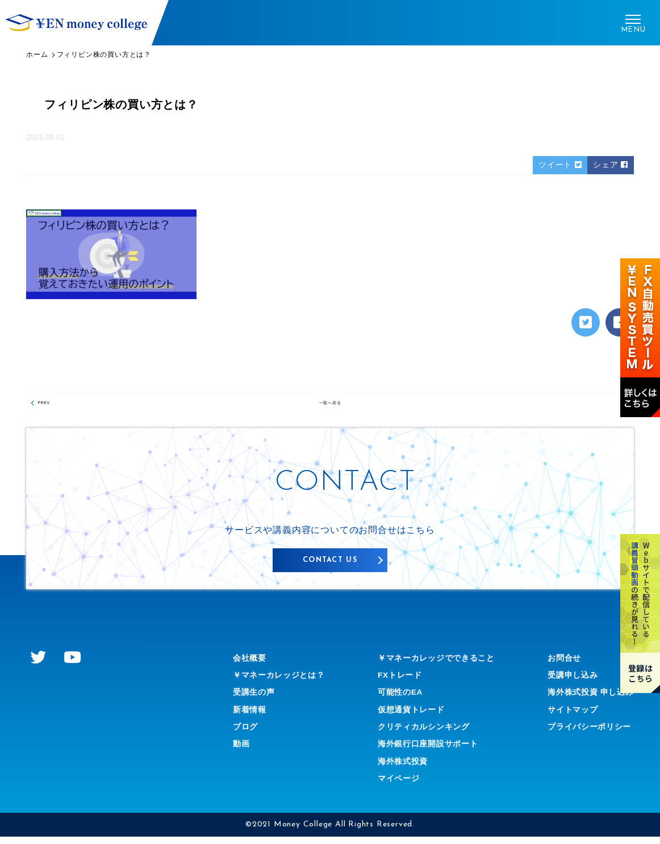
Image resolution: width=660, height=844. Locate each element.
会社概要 (252, 665)
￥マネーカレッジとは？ (285, 682)
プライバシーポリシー (582, 733)
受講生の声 (257, 699)
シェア (608, 166)
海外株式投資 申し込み (584, 699)
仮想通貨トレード (408, 716)
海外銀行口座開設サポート (427, 751)
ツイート (552, 166)
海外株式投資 (398, 768)
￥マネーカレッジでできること (436, 665)
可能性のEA (395, 699)
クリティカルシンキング (422, 733)
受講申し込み (563, 682)
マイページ (393, 785)
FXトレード (395, 682)
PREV (50, 409)
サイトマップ (563, 716)
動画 (242, 751)
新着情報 (252, 716)
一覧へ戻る (330, 409)
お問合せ (554, 665)
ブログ (247, 733)
